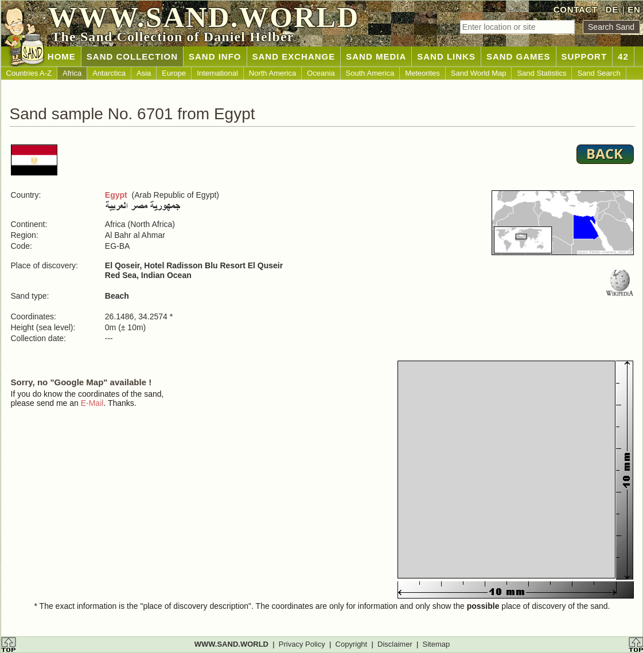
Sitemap (436, 644)
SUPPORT (584, 56)
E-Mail (92, 403)
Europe (174, 73)
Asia (144, 73)
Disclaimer (394, 644)
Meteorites (422, 73)
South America (370, 73)
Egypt (116, 195)
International (217, 73)
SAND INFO (215, 56)
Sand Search (598, 73)
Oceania (320, 73)
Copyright (352, 644)
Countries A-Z (29, 73)
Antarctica (109, 73)
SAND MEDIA (376, 56)
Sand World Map (478, 73)
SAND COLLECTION (132, 56)
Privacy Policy (302, 644)
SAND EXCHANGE (294, 56)
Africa (72, 73)
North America (272, 73)
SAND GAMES (518, 56)
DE (612, 9)
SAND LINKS (446, 56)
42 (623, 56)
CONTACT (576, 9)
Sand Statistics (541, 73)
